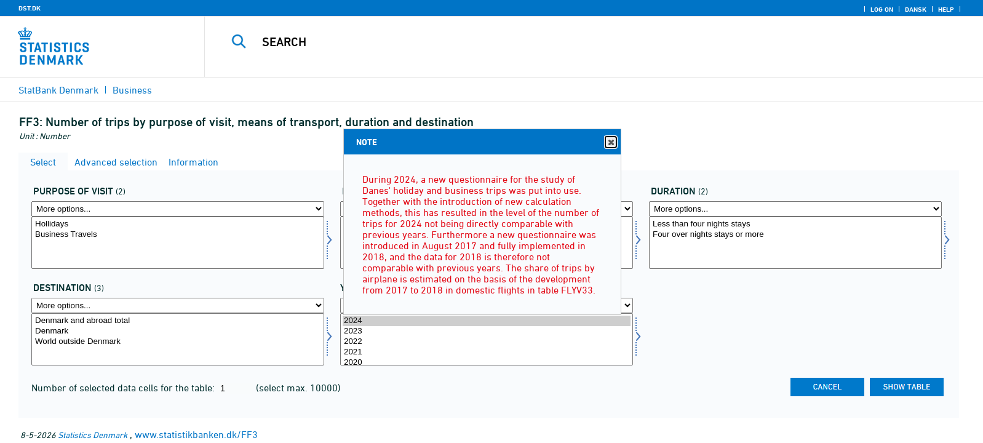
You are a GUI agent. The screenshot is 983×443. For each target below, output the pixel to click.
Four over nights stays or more (795, 234)
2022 (487, 342)
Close (610, 142)
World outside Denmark (178, 342)
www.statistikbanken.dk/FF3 (196, 434)
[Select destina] (177, 339)
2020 (487, 362)
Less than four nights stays (795, 224)
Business (132, 89)
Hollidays (178, 224)
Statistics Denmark (92, 434)
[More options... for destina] (177, 305)
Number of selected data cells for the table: (124, 387)
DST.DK (29, 8)
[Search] (564, 42)
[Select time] (486, 339)
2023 (487, 331)
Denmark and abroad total (178, 321)
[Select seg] (177, 243)
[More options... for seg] (177, 209)
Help (946, 9)
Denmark (178, 331)
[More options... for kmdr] (795, 209)
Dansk (915, 9)
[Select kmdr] (795, 243)
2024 (487, 321)
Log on (881, 9)
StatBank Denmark (58, 89)
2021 (487, 352)
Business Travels (178, 234)
